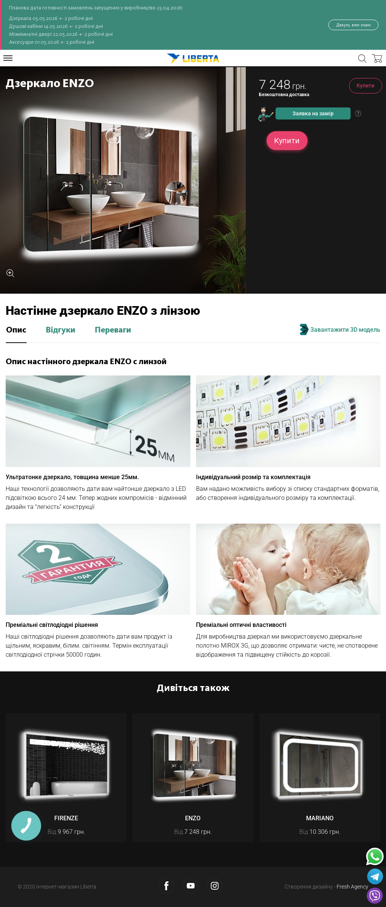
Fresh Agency (352, 887)
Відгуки (60, 330)
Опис (16, 330)
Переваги (113, 330)
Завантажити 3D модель (340, 329)
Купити (365, 86)
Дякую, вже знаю (353, 25)
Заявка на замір (313, 113)
